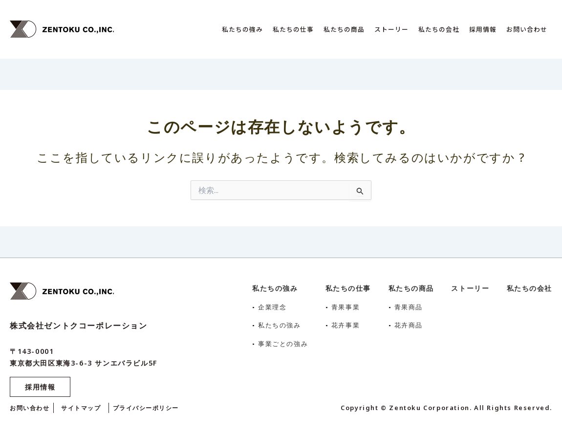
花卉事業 (346, 324)
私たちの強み (242, 29)
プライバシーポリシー (154, 407)
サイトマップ (86, 407)
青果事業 (346, 306)
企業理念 (269, 306)
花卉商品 (409, 324)
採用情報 (483, 29)
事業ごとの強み (280, 343)
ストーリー (391, 29)
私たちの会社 (438, 29)
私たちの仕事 (293, 29)
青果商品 (409, 306)
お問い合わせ (526, 29)
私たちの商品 (344, 29)
